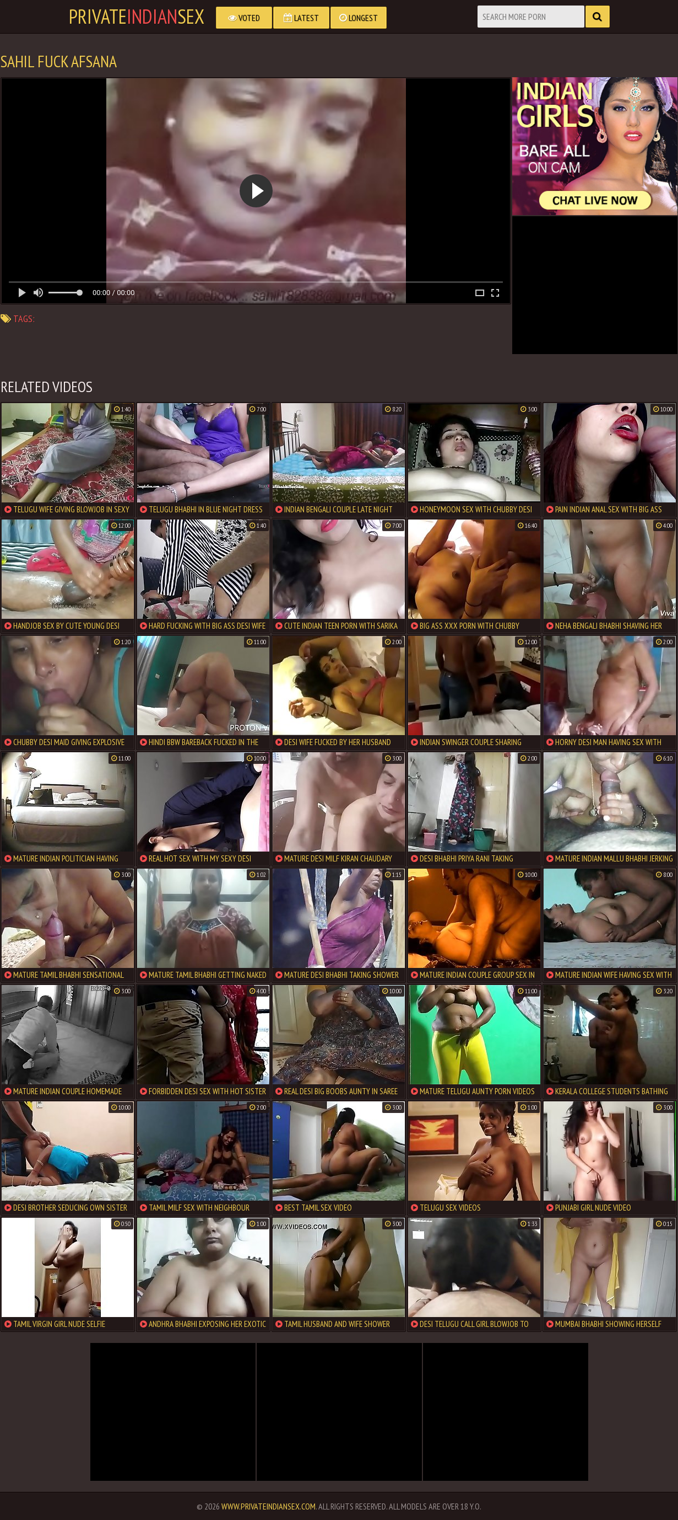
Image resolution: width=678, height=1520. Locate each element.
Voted (244, 17)
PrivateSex (136, 17)
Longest (358, 17)
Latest (301, 17)
